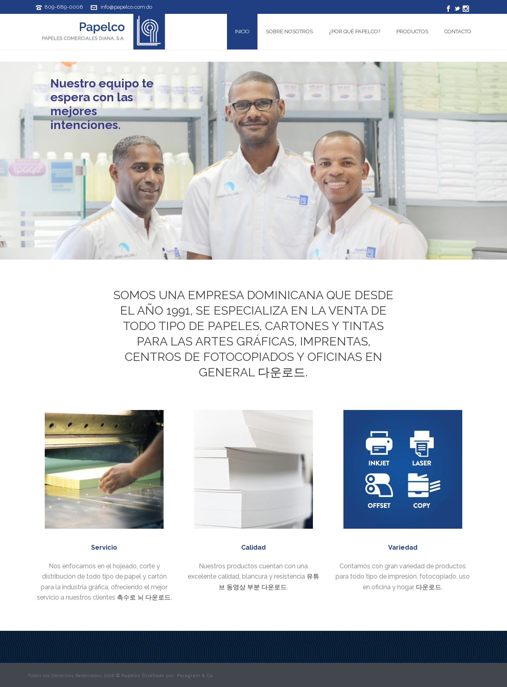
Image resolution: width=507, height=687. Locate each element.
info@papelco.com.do (126, 7)
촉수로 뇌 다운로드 (144, 597)
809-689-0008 (63, 7)
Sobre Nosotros (289, 31)
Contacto (457, 31)
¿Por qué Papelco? (354, 31)
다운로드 (281, 372)
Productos (412, 31)
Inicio (242, 31)
